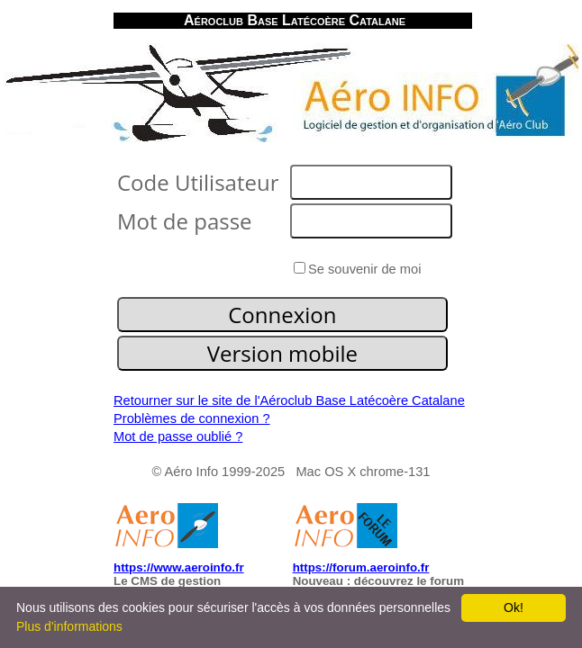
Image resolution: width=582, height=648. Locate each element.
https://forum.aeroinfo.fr (361, 567)
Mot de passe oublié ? (178, 436)
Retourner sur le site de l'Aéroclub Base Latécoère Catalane (289, 400)
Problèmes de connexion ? (192, 418)
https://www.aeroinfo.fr (179, 567)
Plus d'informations (69, 626)
